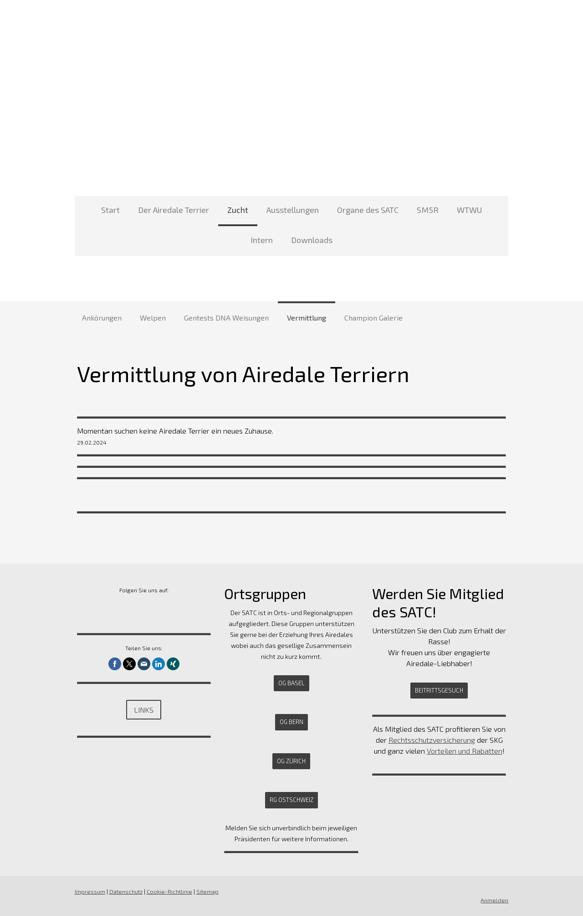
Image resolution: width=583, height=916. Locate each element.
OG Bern (291, 721)
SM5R (428, 210)
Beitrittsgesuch (440, 690)
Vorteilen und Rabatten (465, 750)
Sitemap (205, 891)
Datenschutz (124, 891)
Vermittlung (306, 317)
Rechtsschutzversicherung (432, 739)
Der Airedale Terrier (173, 210)
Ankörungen (102, 317)
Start (110, 210)
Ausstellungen (292, 210)
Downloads (311, 240)
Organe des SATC (368, 210)
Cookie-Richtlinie (167, 891)
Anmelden (496, 900)
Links (143, 709)
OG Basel (291, 683)
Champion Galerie (373, 317)
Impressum (88, 891)
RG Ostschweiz (291, 799)
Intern (262, 240)
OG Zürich (291, 761)
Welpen (153, 317)
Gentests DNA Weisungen (226, 317)
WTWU (469, 210)
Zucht (237, 210)
